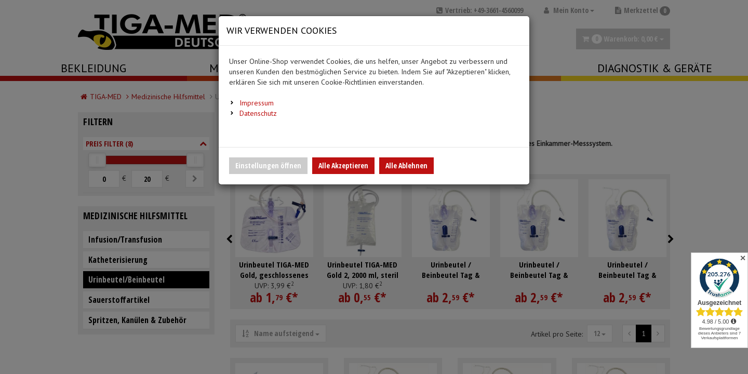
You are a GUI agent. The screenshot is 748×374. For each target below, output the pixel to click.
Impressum (256, 103)
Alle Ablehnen (406, 165)
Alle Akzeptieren (343, 165)
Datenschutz (258, 113)
